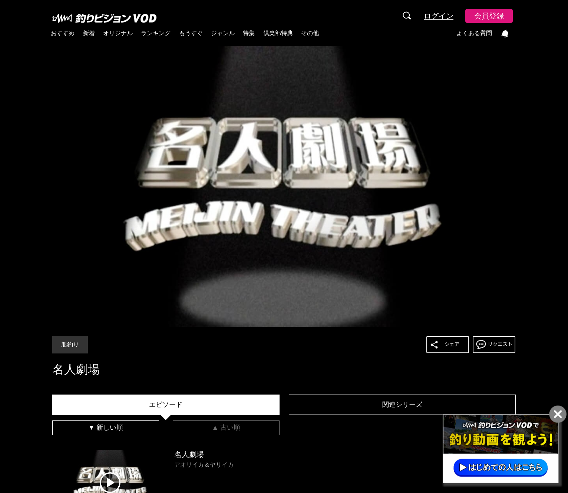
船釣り (70, 344)
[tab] (166, 405)
